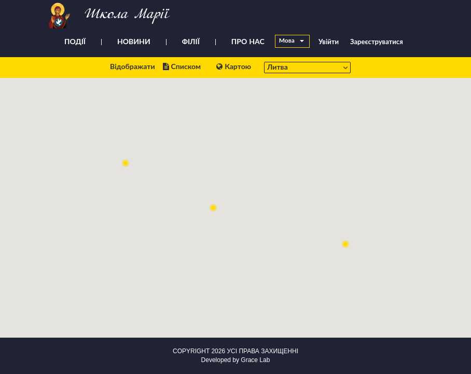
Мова (291, 41)
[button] (125, 163)
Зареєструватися (376, 42)
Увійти (328, 42)
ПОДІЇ (75, 42)
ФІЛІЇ (191, 42)
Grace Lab (255, 360)
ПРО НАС (248, 42)
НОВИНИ (133, 42)
